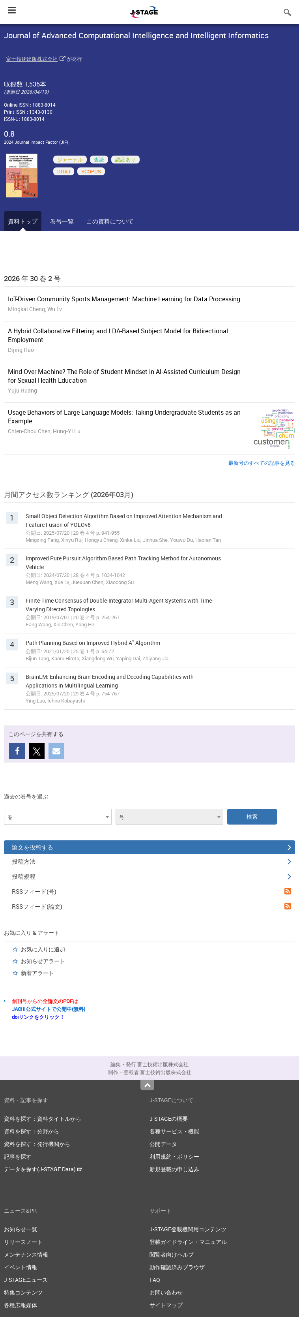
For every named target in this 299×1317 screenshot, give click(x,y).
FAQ (155, 1279)
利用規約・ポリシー (174, 1156)
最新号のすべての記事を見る (261, 462)
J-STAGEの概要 (169, 1118)
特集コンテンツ (23, 1292)
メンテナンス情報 (26, 1254)
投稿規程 (151, 876)
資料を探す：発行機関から (37, 1144)
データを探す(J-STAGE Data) (43, 1169)
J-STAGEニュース (26, 1279)
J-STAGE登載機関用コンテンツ (188, 1229)
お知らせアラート (43, 961)
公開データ (163, 1144)
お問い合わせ (166, 1292)
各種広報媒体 (20, 1305)
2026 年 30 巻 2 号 (32, 278)
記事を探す (18, 1156)
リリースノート (23, 1242)
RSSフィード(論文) (151, 906)
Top (147, 1085)
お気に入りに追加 (43, 949)
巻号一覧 (62, 221)
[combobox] (58, 817)
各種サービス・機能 (174, 1131)
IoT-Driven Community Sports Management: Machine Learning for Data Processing (124, 299)
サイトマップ (166, 1305)
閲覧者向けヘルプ (172, 1254)
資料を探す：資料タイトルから (42, 1118)
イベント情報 (20, 1267)
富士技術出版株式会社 (32, 58)
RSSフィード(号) (151, 891)
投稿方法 (151, 861)
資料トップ (22, 221)
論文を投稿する (151, 847)
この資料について (110, 221)
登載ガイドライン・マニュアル (188, 1242)
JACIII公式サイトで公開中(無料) (48, 1009)
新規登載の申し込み (174, 1169)
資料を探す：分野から (31, 1131)
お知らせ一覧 (20, 1229)
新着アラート (37, 973)
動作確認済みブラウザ (177, 1267)
